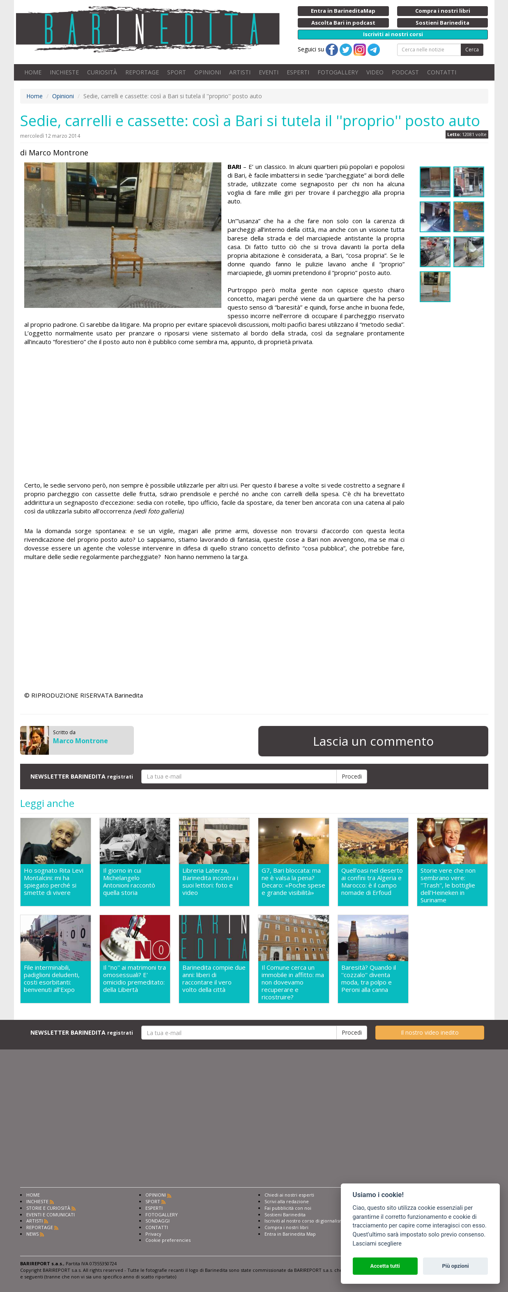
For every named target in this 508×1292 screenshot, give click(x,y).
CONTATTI (441, 72)
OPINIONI (207, 72)
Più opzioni (455, 1266)
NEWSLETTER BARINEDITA (81, 776)
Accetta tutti (385, 1266)
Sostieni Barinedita (285, 1214)
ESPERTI (298, 72)
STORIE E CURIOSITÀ (48, 1208)
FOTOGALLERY (337, 72)
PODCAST (405, 72)
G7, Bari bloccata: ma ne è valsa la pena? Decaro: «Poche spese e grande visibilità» (293, 882)
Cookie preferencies (168, 1240)
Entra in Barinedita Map (290, 1234)
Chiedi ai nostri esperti (289, 1195)
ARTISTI (240, 72)
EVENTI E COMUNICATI (50, 1214)
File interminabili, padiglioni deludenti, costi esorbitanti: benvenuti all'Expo (52, 979)
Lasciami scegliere (377, 1243)
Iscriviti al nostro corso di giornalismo (305, 1221)
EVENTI (268, 72)
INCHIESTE (64, 72)
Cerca (472, 49)
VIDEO (375, 72)
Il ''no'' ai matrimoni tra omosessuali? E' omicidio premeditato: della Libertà (134, 979)
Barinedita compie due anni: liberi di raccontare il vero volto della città (214, 979)
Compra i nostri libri (286, 1227)
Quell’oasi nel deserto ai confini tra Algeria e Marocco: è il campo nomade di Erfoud (372, 882)
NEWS (32, 1234)
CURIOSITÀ (102, 72)
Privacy (153, 1234)
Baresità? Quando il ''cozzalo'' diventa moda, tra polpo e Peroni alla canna (368, 979)
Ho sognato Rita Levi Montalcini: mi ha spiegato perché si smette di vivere (53, 882)
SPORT (176, 72)
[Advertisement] (214, 414)
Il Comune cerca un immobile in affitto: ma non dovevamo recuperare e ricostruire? (293, 982)
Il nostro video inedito (430, 1032)
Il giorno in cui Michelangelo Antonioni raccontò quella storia (129, 882)
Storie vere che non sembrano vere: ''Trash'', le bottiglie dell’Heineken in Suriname (448, 885)
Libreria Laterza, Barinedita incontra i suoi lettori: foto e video (210, 882)
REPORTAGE (142, 72)
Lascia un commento (373, 741)
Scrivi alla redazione (286, 1201)
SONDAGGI (157, 1221)
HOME (32, 72)
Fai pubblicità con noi (287, 1208)
